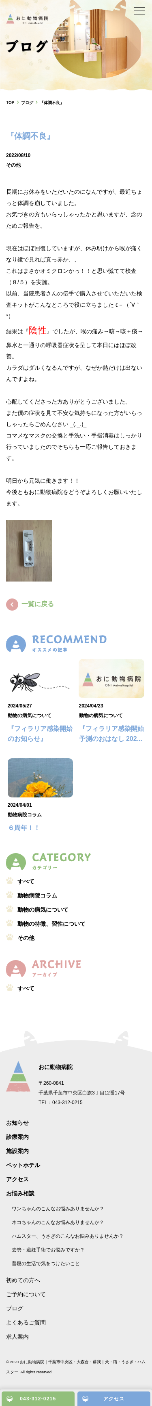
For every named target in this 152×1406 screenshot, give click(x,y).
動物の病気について (29, 715)
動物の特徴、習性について (51, 924)
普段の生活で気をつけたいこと (46, 1263)
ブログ (14, 1308)
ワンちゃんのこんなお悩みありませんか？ (58, 1208)
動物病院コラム (25, 815)
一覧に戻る (30, 603)
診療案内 (17, 1137)
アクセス (17, 1179)
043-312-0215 (38, 1399)
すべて (25, 881)
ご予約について (26, 1294)
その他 (13, 165)
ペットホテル (23, 1165)
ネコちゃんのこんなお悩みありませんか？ (58, 1222)
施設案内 (17, 1151)
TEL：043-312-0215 (61, 1102)
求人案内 (17, 1336)
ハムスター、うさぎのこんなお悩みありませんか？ (68, 1236)
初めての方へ (23, 1280)
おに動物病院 (56, 1067)
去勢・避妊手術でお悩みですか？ (48, 1250)
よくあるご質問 (26, 1322)
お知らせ (17, 1122)
